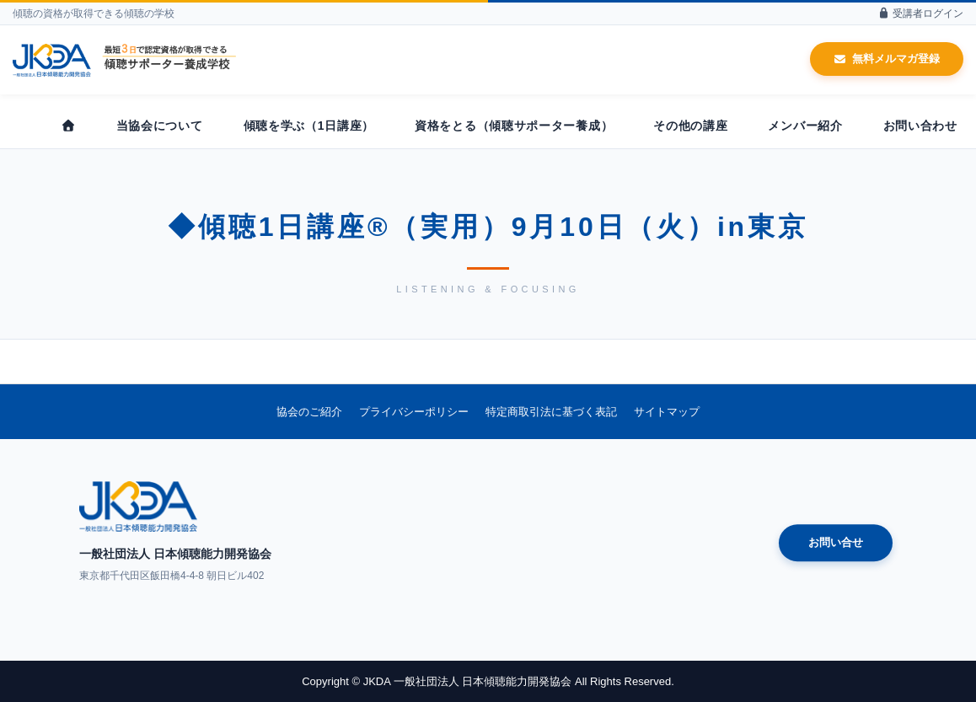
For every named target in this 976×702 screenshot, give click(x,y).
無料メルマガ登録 (887, 58)
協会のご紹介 (309, 411)
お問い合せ (835, 543)
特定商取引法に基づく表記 (551, 411)
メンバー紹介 (805, 125)
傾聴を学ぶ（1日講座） (309, 125)
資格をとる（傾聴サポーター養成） (514, 125)
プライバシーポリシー (414, 411)
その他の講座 (690, 125)
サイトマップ (667, 411)
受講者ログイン (920, 13)
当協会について (159, 125)
